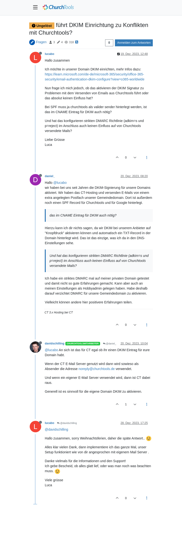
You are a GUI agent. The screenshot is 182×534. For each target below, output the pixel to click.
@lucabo (60, 183)
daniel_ (50, 176)
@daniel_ (109, 343)
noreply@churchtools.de (97, 369)
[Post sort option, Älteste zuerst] (109, 42)
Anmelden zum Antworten (134, 42)
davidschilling (54, 343)
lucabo (49, 54)
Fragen (41, 42)
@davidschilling (67, 423)
